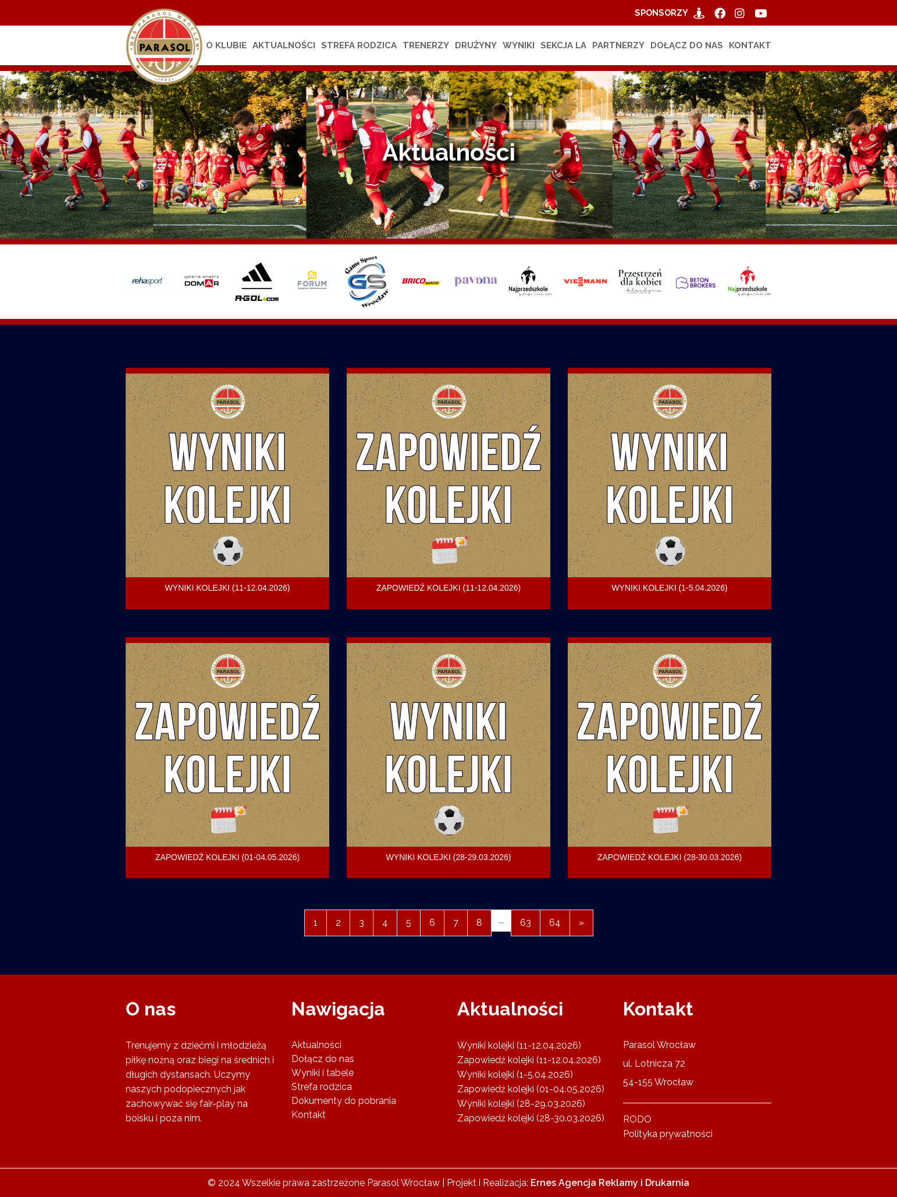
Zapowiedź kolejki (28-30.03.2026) (530, 1117)
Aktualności (283, 45)
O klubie (226, 45)
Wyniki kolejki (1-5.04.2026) (515, 1073)
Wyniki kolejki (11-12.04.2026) (519, 1044)
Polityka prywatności (668, 1133)
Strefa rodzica (359, 45)
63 (525, 922)
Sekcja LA (563, 45)
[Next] (581, 923)
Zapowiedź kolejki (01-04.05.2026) (530, 1088)
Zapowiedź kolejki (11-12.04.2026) (529, 1059)
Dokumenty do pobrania (343, 1100)
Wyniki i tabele (322, 1072)
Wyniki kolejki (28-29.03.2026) (521, 1103)
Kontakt (750, 45)
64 (555, 922)
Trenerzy (426, 45)
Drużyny (476, 45)
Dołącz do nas (686, 45)
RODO (637, 1118)
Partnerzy (618, 45)
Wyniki (519, 45)
